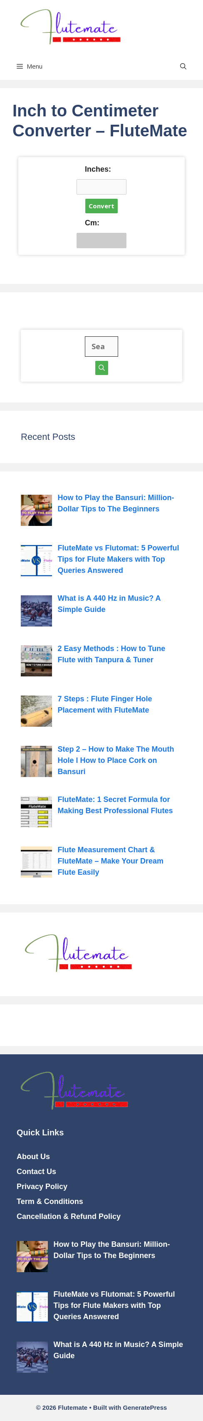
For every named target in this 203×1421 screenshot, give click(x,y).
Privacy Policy (42, 1186)
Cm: (92, 223)
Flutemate (159, 27)
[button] (183, 66)
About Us (33, 1156)
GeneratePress (145, 1407)
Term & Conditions (50, 1201)
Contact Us (36, 1171)
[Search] (101, 368)
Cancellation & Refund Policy (69, 1216)
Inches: (98, 169)
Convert (101, 206)
